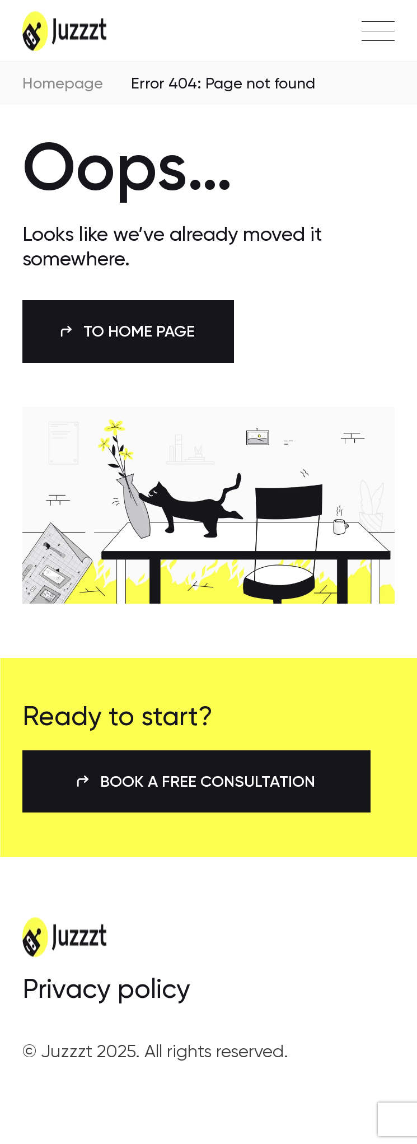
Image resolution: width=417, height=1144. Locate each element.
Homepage (62, 83)
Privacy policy (106, 989)
